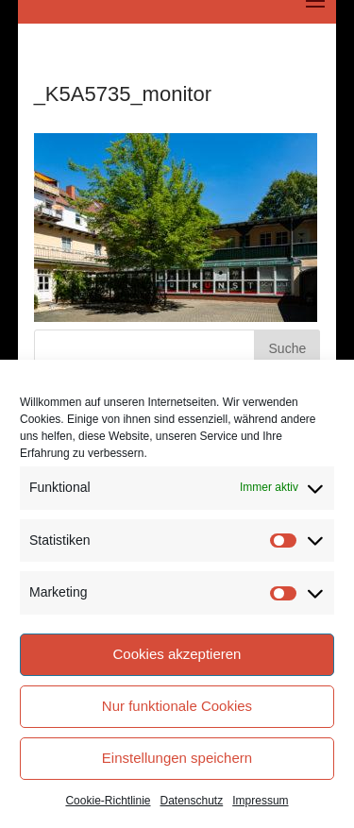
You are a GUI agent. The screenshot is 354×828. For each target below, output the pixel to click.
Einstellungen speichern (177, 758)
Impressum (260, 800)
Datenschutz (192, 800)
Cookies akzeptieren (177, 654)
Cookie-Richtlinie (107, 800)
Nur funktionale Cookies (177, 706)
